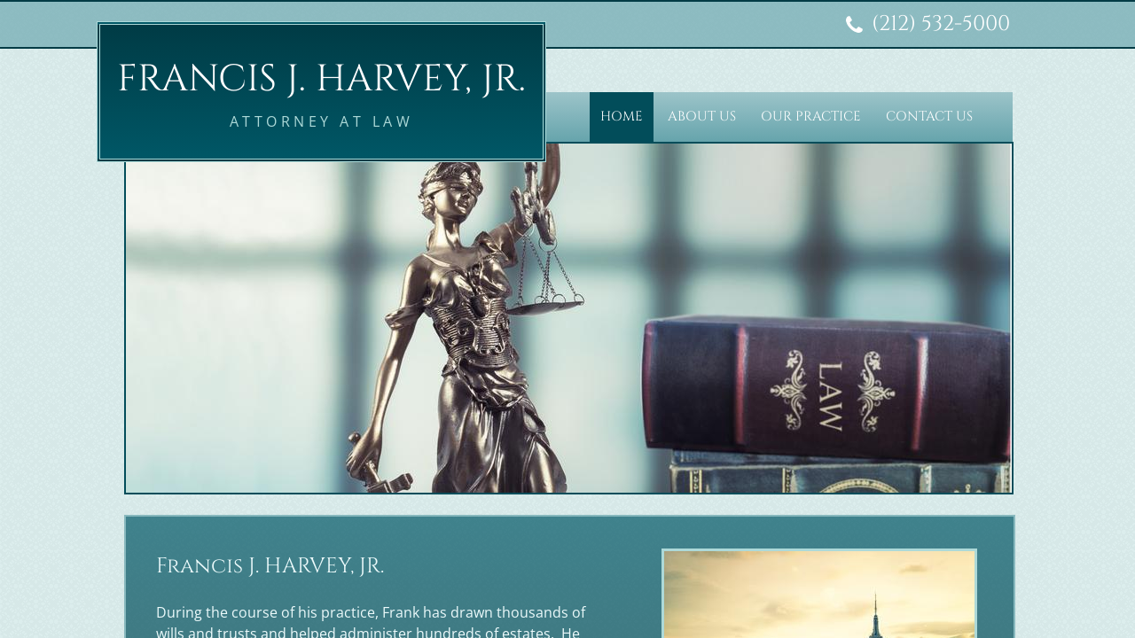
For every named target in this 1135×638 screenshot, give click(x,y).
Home (621, 116)
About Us (702, 116)
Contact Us (929, 116)
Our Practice (811, 116)
